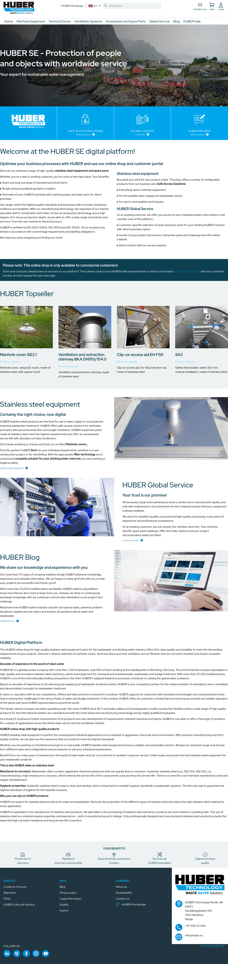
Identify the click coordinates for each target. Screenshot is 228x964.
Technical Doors (59, 21)
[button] (20, 8)
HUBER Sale (192, 21)
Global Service (159, 21)
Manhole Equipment (31, 21)
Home (8, 21)
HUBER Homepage (71, 5)
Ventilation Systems (88, 21)
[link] (106, 6)
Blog (176, 21)
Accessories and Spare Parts (126, 21)
